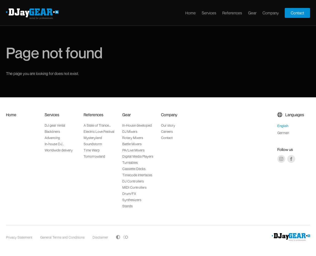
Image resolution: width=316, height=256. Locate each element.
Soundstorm (93, 144)
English (282, 126)
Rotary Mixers (132, 138)
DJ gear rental (55, 125)
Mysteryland (93, 138)
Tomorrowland (94, 156)
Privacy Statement (19, 237)
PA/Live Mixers (133, 150)
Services (209, 12)
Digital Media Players (137, 156)
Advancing (52, 138)
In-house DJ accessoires (54, 144)
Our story (168, 125)
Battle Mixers (132, 144)
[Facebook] (291, 159)
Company (270, 12)
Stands (127, 206)
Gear (252, 12)
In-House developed (137, 125)
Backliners (52, 131)
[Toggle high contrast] (118, 237)
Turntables (130, 162)
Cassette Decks (134, 169)
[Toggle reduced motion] (125, 237)
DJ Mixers (129, 131)
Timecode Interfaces (137, 175)
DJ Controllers (133, 181)
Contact (297, 12)
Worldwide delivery (59, 150)
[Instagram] (281, 159)
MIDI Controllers (134, 187)
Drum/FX (129, 193)
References (232, 12)
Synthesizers (131, 200)
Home (190, 12)
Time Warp (92, 150)
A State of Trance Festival (96, 125)
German (283, 133)
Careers (167, 131)
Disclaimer (100, 237)
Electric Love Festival (99, 131)
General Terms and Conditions (62, 237)
